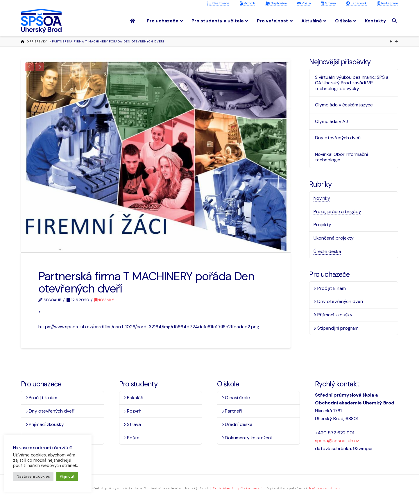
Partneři (231, 411)
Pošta (304, 3)
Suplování (276, 3)
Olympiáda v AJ (331, 121)
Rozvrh (247, 3)
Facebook (356, 3)
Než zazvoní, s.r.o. (327, 488)
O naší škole (235, 398)
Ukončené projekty (334, 238)
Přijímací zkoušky (333, 315)
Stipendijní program (336, 328)
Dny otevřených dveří (338, 137)
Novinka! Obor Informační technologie (341, 157)
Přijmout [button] (67, 476)
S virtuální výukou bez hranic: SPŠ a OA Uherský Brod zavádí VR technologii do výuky (351, 82)
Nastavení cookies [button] (33, 476)
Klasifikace (218, 3)
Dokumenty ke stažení (246, 438)
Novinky (104, 299)
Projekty (322, 225)
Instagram (387, 3)
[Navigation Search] (395, 21)
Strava (328, 3)
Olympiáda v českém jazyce (344, 105)
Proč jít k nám (330, 288)
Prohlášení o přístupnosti (238, 488)
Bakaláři (133, 398)
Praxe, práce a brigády (337, 211)
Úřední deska (327, 251)
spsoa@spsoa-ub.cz (337, 441)
